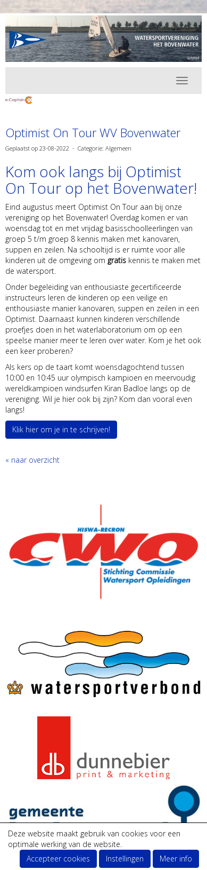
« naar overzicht (32, 460)
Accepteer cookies (58, 858)
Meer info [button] (176, 858)
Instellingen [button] (125, 858)
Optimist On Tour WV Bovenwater (92, 132)
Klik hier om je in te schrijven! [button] (61, 429)
